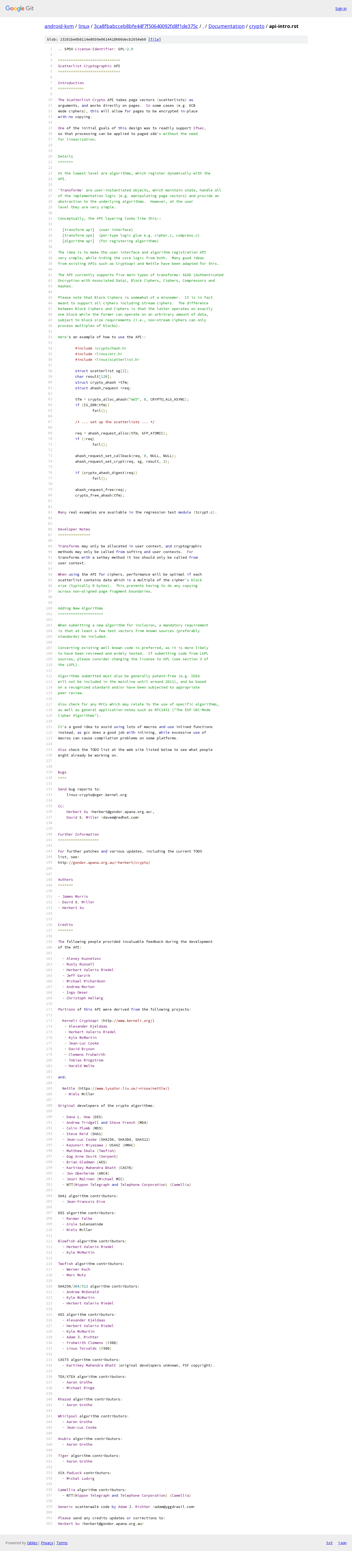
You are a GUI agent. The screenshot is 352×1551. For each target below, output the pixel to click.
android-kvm (59, 26)
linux (83, 26)
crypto (256, 26)
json (342, 1542)
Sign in (341, 8)
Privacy (47, 1542)
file (154, 39)
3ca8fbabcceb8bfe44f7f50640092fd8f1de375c (146, 26)
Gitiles (32, 1542)
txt (329, 1542)
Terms (62, 1542)
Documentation (226, 26)
